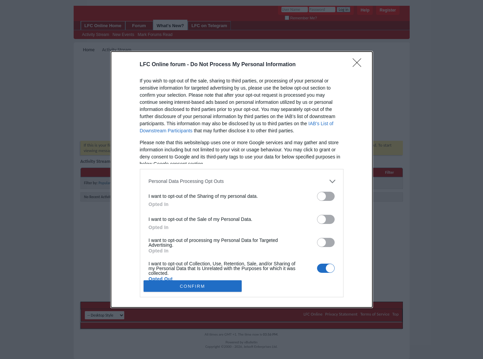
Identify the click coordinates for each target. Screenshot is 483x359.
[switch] (326, 196)
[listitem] (242, 181)
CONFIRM (192, 285)
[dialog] (241, 179)
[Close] (359, 64)
